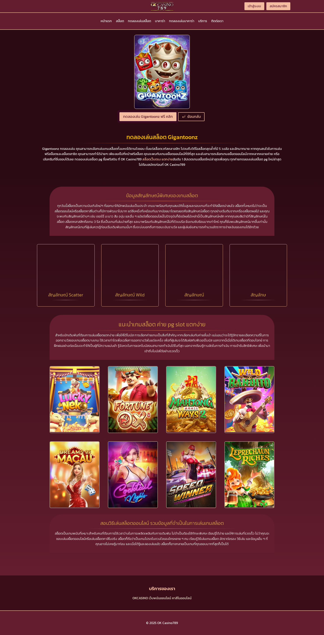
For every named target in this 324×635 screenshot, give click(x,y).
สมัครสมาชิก (278, 6)
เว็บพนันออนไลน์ (160, 598)
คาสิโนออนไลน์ (182, 598)
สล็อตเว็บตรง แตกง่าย (157, 159)
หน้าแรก (106, 20)
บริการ (202, 20)
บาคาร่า (160, 20)
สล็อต (120, 20)
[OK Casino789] (162, 6)
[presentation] (74, 399)
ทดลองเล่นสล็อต (139, 20)
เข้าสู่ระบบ (254, 6)
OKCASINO (140, 598)
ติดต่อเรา (217, 20)
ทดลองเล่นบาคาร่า (181, 20)
